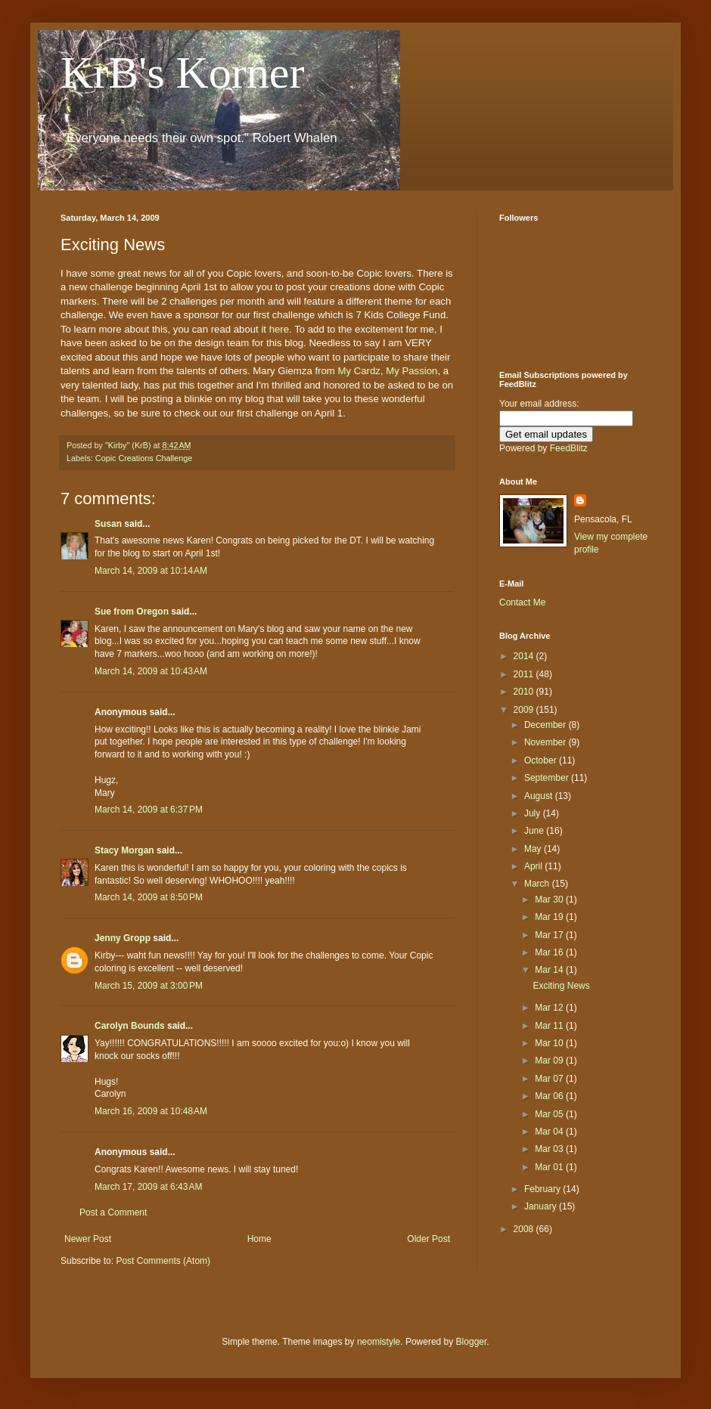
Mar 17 (550, 935)
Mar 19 (550, 917)
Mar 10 (550, 1043)
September (547, 778)
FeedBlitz (569, 448)
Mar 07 (550, 1078)
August (539, 796)
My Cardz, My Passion (387, 370)
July (533, 813)
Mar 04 (550, 1131)
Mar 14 (550, 970)
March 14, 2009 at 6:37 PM (149, 809)
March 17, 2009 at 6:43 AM (148, 1186)
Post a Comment (113, 1212)
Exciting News (560, 985)
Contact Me (522, 602)
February (543, 1189)
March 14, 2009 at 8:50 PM (149, 897)
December (546, 725)
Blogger (471, 1341)
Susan (108, 524)
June (535, 830)
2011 (525, 674)
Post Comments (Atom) (163, 1261)
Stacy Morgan (124, 850)
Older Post (428, 1239)
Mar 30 (550, 899)
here (279, 329)
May (534, 849)
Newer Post (87, 1239)
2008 (525, 1229)
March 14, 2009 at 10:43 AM (151, 671)
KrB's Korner (182, 73)
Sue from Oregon (132, 611)
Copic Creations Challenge (143, 458)
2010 (525, 691)
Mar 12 (550, 1007)
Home (259, 1239)
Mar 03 (550, 1149)
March (538, 883)
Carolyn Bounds (130, 1025)
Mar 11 (550, 1025)
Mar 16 (550, 952)
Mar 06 (550, 1096)
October (541, 760)
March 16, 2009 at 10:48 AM (151, 1111)
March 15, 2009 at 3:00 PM (149, 985)
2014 (525, 656)
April (534, 866)
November (546, 742)
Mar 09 (550, 1060)
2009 (525, 709)
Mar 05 (550, 1114)
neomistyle (378, 1341)
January (541, 1206)
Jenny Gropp (123, 938)
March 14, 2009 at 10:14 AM (151, 570)
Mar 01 (550, 1167)
